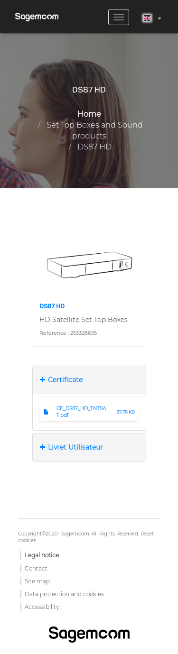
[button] (89, 264)
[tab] (89, 380)
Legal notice (42, 555)
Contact (36, 568)
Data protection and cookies (64, 594)
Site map (37, 581)
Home (89, 114)
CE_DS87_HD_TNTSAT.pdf (81, 411)
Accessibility (42, 606)
